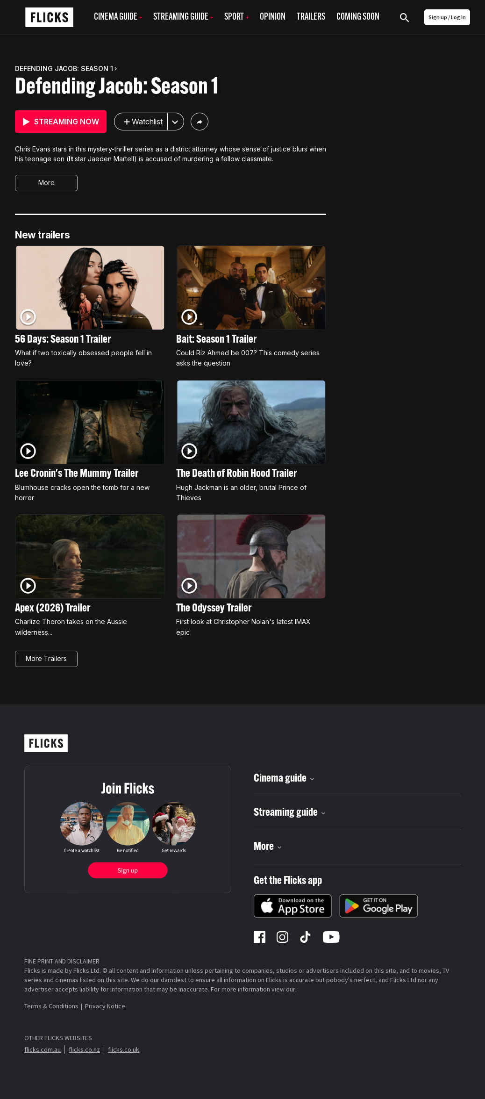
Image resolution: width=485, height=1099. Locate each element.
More (46, 183)
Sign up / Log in (447, 17)
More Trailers (46, 658)
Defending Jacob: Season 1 (116, 88)
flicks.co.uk (123, 1049)
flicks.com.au (42, 1049)
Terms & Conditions (51, 1006)
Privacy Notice (105, 1006)
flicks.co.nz (84, 1049)
